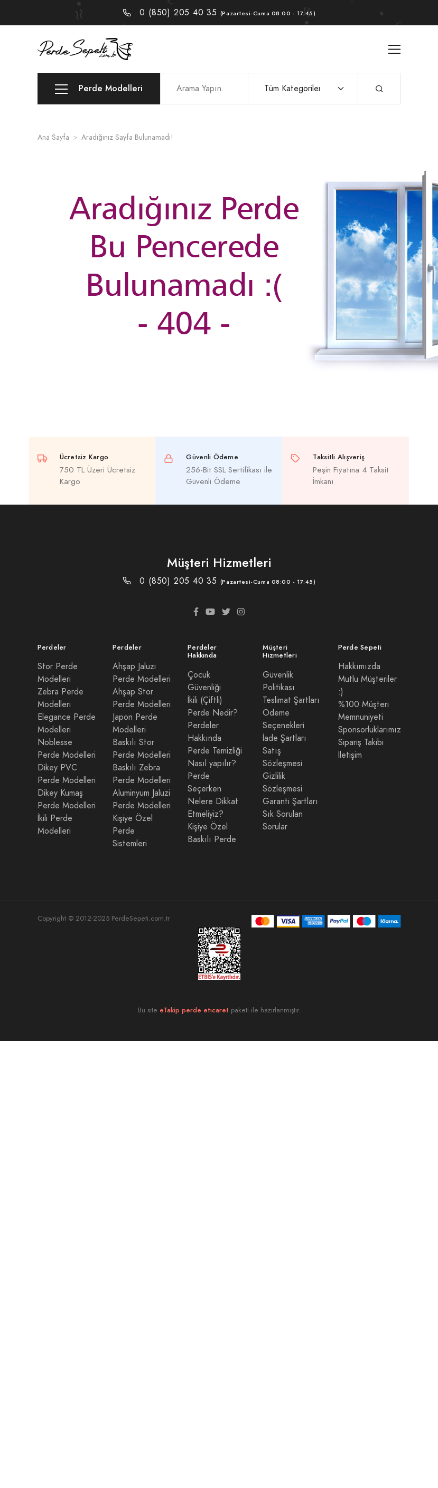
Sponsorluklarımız (369, 730)
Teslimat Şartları (291, 700)
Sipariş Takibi (361, 742)
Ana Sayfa (53, 137)
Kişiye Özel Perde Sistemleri (133, 831)
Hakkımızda (359, 666)
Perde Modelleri (99, 88)
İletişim (350, 755)
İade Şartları (284, 738)
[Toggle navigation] (394, 49)
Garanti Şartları (290, 801)
